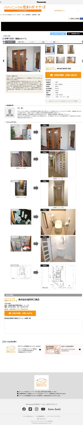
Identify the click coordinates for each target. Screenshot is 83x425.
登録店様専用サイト (59, 10)
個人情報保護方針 (40, 416)
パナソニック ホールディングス (53, 416)
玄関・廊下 (21, 42)
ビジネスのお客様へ (22, 10)
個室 (54, 42)
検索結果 (34, 14)
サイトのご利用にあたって (28, 416)
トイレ (32, 42)
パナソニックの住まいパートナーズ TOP (11, 14)
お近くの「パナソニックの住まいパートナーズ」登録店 (63, 101)
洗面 (43, 42)
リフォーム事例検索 (26, 14)
